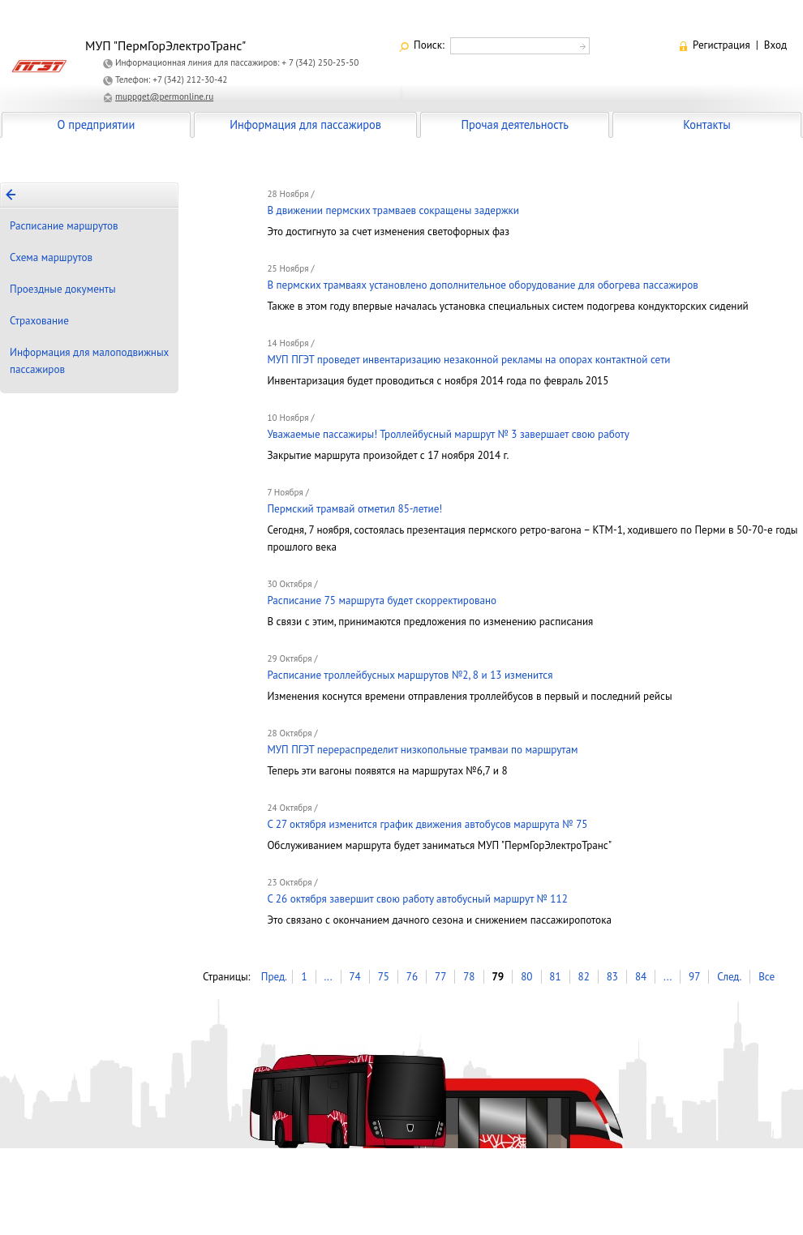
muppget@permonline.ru (164, 96)
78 (468, 977)
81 (554, 977)
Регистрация (721, 45)
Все (766, 977)
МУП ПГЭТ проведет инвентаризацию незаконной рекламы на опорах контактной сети (468, 360)
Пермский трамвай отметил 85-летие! (354, 509)
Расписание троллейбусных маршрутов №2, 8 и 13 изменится (409, 675)
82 (584, 977)
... (328, 977)
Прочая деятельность (515, 124)
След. (729, 977)
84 (640, 977)
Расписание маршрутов (64, 226)
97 (694, 977)
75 (383, 977)
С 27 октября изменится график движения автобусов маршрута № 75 (427, 824)
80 (526, 977)
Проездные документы (63, 289)
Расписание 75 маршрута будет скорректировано (381, 600)
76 (412, 977)
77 (440, 977)
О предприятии (96, 124)
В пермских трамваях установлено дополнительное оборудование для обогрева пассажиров (482, 285)
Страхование (39, 321)
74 (354, 977)
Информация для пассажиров (305, 124)
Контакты (706, 124)
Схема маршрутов (51, 257)
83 (612, 977)
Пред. (274, 977)
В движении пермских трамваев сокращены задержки (393, 210)
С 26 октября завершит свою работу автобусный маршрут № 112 (417, 899)
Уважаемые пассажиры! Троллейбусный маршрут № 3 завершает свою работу (448, 434)
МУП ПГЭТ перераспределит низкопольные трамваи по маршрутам (422, 750)
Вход (775, 45)
